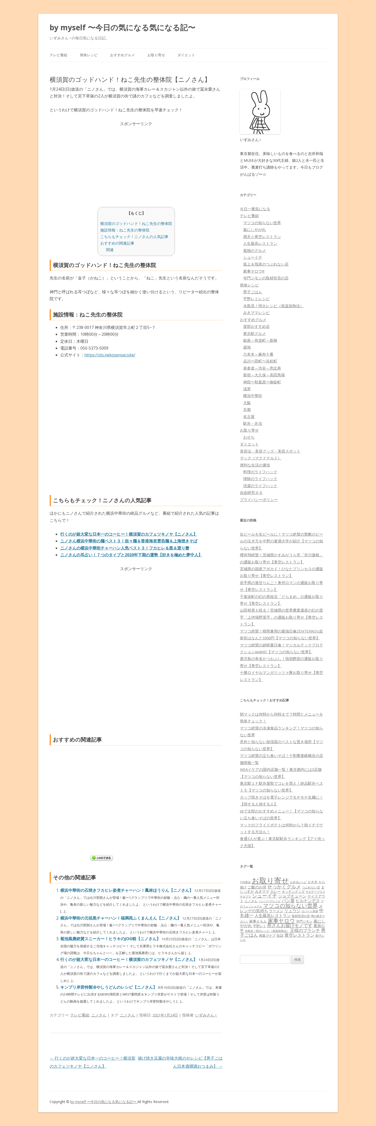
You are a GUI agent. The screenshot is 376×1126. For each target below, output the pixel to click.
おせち (249, 437)
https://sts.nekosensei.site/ (109, 355)
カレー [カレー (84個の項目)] (275, 891)
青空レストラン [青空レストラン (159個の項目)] (300, 935)
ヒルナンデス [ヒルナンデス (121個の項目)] (308, 900)
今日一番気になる (255, 208)
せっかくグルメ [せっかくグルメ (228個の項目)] (284, 886)
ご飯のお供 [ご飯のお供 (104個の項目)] (256, 886)
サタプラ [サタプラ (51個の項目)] (245, 896)
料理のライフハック (260, 471)
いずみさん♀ (206, 1014)
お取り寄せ (156, 55)
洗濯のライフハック (260, 485)
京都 (247, 409)
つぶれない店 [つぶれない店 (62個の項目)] (311, 887)
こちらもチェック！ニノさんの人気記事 (134, 236)
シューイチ (252, 257)
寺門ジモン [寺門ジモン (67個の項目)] (304, 921)
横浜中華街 (252, 395)
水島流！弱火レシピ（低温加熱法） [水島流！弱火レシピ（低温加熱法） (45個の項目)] (267, 931)
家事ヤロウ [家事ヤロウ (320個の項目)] (281, 920)
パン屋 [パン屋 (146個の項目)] (288, 900)
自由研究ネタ (251, 492)
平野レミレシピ (256, 298)
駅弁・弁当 (252, 423)
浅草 (247, 388)
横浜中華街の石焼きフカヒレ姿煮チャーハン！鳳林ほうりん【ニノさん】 (127, 890)
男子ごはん (252, 291)
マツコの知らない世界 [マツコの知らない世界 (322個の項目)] (290, 905)
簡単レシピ (89, 55)
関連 (110, 249)
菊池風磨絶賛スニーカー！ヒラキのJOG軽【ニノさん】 (111, 938)
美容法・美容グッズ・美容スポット (270, 451)
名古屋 (249, 416)
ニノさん (98, 1014)
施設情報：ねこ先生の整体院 (124, 229)
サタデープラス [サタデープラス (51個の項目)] (315, 892)
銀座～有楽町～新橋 (260, 340)
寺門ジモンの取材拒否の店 (266, 277)
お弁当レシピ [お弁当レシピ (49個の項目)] (298, 882)
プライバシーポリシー (259, 499)
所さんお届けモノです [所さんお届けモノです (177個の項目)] (289, 925)
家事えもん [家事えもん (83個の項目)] (258, 921)
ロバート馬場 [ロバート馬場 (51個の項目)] (309, 911)
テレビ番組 (58, 55)
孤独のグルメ (254, 250)
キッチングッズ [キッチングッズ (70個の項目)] (293, 891)
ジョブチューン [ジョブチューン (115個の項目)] (292, 896)
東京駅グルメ (254, 333)
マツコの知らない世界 (262, 222)
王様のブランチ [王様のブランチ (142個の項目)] (305, 930)
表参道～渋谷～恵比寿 (262, 368)
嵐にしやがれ (254, 229)
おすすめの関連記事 (117, 243)
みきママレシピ (256, 312)
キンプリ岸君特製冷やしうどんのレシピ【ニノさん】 (109, 987)
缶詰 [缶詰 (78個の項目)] (280, 935)
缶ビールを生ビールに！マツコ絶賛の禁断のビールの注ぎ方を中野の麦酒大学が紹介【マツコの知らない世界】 (281, 541)
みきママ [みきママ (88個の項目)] (262, 891)
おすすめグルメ (122, 55)
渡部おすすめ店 (256, 326)
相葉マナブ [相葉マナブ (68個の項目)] (267, 935)
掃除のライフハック (260, 478)
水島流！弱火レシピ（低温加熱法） (273, 305)
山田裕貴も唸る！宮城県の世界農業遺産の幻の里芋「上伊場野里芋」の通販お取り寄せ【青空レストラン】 (281, 617)
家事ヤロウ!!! (253, 271)
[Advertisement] (136, 162)
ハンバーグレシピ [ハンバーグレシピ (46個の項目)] (270, 901)
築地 (247, 347)
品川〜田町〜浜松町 (260, 360)
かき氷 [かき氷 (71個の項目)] (313, 882)
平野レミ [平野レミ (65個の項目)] (259, 926)
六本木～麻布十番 (258, 354)
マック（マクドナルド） (260, 457)
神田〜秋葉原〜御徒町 (262, 381)
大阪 (247, 402)
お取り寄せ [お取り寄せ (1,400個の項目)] (270, 880)
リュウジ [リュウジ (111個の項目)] (292, 910)
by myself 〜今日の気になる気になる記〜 (122, 27)
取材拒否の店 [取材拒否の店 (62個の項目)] (301, 916)
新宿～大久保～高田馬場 (264, 374)
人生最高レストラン (260, 243)
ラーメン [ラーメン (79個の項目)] (276, 910)
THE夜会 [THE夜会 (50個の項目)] (245, 882)
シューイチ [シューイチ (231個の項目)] (264, 895)
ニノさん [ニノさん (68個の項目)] (251, 901)
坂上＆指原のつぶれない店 (266, 264)
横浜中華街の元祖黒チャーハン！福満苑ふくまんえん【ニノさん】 (121, 918)
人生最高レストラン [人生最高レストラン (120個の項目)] (273, 915)
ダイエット (186, 55)
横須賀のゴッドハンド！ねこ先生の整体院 (136, 223)
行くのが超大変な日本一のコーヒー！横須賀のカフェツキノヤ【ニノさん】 (129, 959)
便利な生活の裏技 (255, 464)
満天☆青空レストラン (262, 236)
